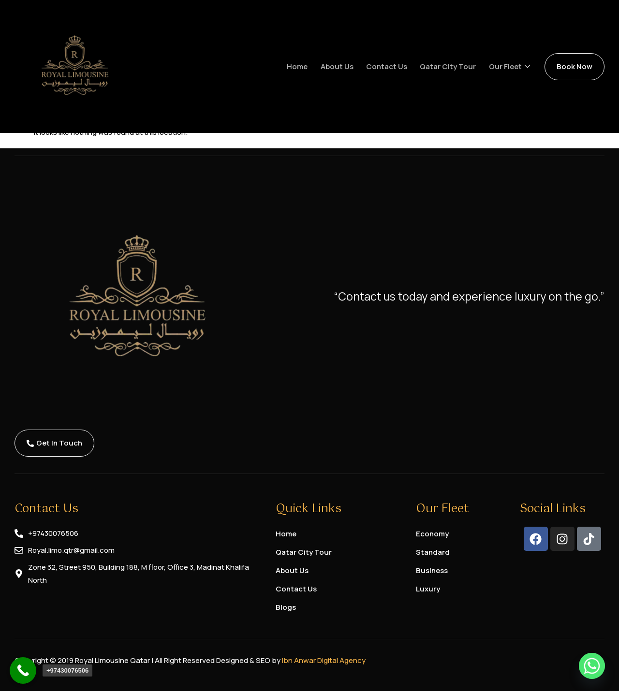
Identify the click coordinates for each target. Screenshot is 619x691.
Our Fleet (511, 66)
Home (302, 66)
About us (340, 66)
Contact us (390, 66)
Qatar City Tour (451, 66)
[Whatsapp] (592, 666)
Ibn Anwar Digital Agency (324, 660)
